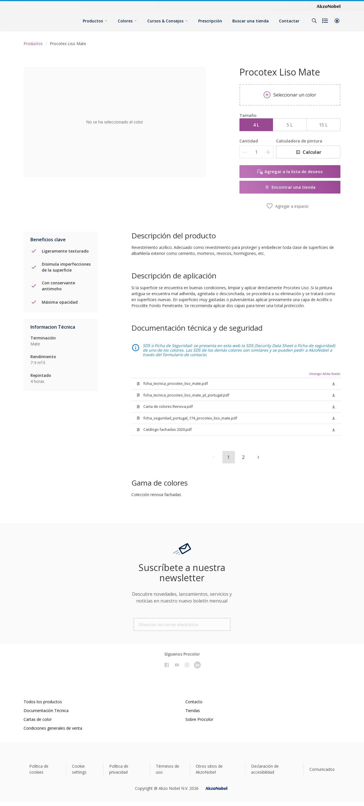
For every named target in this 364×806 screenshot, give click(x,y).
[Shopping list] (325, 20)
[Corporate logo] (328, 6)
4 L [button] (256, 125)
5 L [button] (290, 125)
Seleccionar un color (290, 94)
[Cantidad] (256, 152)
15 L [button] (323, 125)
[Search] (314, 20)
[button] (337, 20)
